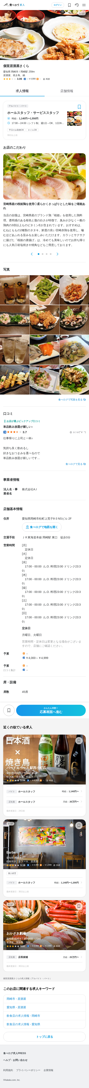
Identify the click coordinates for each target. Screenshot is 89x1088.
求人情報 (22, 91)
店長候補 (23, 957)
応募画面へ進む (51, 710)
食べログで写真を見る (70, 399)
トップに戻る (44, 1036)
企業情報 (48, 1070)
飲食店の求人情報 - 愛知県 (23, 1024)
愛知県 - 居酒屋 (16, 1007)
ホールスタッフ (26, 791)
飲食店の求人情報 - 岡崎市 (23, 1015)
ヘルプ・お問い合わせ (15, 1060)
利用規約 (8, 1070)
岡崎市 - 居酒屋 (16, 998)
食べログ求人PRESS (14, 1053)
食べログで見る (74, 464)
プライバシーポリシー (28, 1070)
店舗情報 (66, 91)
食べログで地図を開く (44, 527)
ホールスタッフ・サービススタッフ (33, 112)
